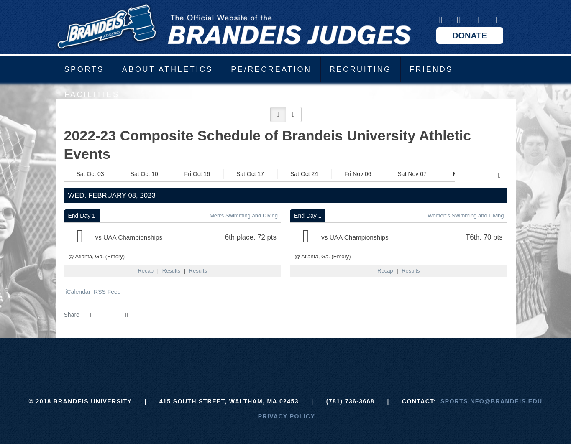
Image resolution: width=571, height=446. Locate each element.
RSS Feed (106, 291)
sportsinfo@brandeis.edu (491, 401)
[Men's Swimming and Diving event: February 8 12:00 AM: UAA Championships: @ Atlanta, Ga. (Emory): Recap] (146, 271)
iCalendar (77, 291)
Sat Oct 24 (304, 174)
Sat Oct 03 (90, 174)
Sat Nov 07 (412, 174)
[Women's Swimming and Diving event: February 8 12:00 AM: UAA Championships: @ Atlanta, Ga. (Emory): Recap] (385, 271)
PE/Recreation (271, 69)
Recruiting (361, 69)
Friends (431, 69)
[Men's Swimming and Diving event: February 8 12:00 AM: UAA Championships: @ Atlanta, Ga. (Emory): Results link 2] (198, 271)
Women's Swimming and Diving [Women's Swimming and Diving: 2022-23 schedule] (466, 215)
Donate (469, 35)
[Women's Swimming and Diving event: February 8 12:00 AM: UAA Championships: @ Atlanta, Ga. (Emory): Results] (410, 271)
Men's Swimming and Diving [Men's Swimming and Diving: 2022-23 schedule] (244, 215)
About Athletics (167, 69)
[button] (278, 114)
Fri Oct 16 (197, 174)
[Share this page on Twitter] (109, 315)
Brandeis (233, 27)
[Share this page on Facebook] (91, 315)
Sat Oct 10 (144, 174)
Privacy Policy (286, 416)
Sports (84, 69)
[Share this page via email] (127, 315)
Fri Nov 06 (357, 174)
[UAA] (285, 359)
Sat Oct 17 (250, 174)
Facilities (92, 94)
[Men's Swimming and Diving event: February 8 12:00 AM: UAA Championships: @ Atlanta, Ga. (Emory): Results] (171, 271)
